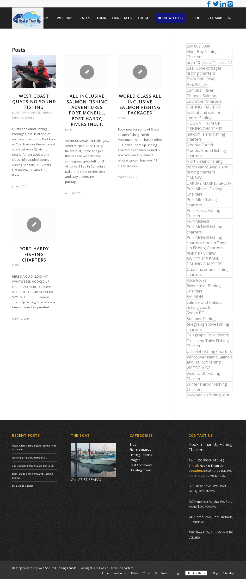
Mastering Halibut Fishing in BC (29, 457)
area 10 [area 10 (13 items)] (193, 62)
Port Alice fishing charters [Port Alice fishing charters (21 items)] (202, 202)
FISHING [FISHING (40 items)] (194, 107)
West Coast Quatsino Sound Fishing (34, 101)
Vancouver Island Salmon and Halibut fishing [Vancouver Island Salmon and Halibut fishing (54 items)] (209, 359)
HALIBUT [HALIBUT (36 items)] (212, 107)
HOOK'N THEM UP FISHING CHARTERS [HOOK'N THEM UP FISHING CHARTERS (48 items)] (204, 126)
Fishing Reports (141, 455)
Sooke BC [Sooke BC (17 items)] (195, 313)
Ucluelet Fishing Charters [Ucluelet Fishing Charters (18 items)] (209, 351)
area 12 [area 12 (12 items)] (225, 62)
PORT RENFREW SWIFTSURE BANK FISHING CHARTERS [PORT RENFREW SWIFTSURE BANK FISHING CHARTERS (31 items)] (204, 259)
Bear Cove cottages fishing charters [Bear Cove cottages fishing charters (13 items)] (204, 71)
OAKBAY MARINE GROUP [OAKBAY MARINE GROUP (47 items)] (209, 183)
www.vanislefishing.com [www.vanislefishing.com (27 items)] (208, 395)
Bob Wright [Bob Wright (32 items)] (197, 84)
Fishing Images (30, 112)
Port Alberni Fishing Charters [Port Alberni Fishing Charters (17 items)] (204, 191)
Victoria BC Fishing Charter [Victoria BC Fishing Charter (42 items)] (203, 376)
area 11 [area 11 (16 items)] (209, 62)
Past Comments (141, 465)
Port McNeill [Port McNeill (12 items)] (198, 221)
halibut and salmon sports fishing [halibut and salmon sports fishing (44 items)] (204, 115)
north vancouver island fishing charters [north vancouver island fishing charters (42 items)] (207, 169)
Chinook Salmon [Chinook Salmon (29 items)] (201, 95)
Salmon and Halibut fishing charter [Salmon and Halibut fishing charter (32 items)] (204, 305)
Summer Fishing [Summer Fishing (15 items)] (201, 318)
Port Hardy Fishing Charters (34, 254)
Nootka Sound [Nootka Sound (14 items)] (200, 145)
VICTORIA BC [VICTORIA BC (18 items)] (198, 367)
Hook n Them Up (212, 465)
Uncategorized (140, 470)
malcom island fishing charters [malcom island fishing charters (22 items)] (206, 136)
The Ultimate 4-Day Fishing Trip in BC (33, 465)
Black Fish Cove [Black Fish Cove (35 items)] (200, 79)
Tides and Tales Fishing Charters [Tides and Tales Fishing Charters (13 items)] (208, 343)
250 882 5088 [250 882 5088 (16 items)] (198, 46)
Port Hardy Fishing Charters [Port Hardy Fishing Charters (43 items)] (203, 213)
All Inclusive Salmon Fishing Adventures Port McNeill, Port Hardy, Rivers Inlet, (87, 110)
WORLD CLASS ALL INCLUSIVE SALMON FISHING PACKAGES (140, 104)
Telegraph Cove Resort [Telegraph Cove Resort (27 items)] (207, 335)
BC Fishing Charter (22, 485)
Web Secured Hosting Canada (57, 568)
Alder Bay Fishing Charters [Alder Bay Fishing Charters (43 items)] (202, 54)
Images (29, 117)
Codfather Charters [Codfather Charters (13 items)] (204, 101)
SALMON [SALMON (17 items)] (195, 296)
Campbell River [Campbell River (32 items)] (200, 90)
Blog (15, 112)
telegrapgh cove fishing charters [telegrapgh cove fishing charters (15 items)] (208, 327)
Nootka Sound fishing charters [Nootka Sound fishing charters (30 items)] (206, 153)
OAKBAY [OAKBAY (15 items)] (194, 177)
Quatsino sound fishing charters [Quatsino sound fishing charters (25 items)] (208, 272)
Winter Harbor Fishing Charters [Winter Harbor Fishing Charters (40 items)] (207, 387)
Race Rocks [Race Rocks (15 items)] (197, 280)
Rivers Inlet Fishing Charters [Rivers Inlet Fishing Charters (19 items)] (204, 288)
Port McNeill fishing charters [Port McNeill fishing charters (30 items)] (204, 229)
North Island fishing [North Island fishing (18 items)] (205, 161)
